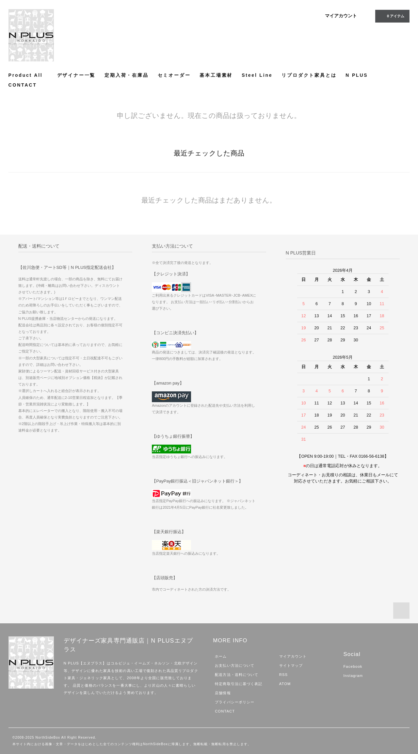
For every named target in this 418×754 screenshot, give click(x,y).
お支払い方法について (234, 665)
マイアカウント (341, 15)
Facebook (352, 666)
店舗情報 (223, 693)
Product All (28, 75)
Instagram (353, 676)
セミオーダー (174, 75)
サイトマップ (291, 665)
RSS (283, 675)
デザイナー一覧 (76, 75)
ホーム (221, 656)
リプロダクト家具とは (308, 75)
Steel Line (257, 75)
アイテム (391, 15)
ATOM (285, 684)
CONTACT (22, 85)
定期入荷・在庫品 (126, 75)
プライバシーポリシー (234, 702)
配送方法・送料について (236, 675)
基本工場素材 (216, 75)
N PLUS (357, 75)
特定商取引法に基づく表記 (238, 684)
